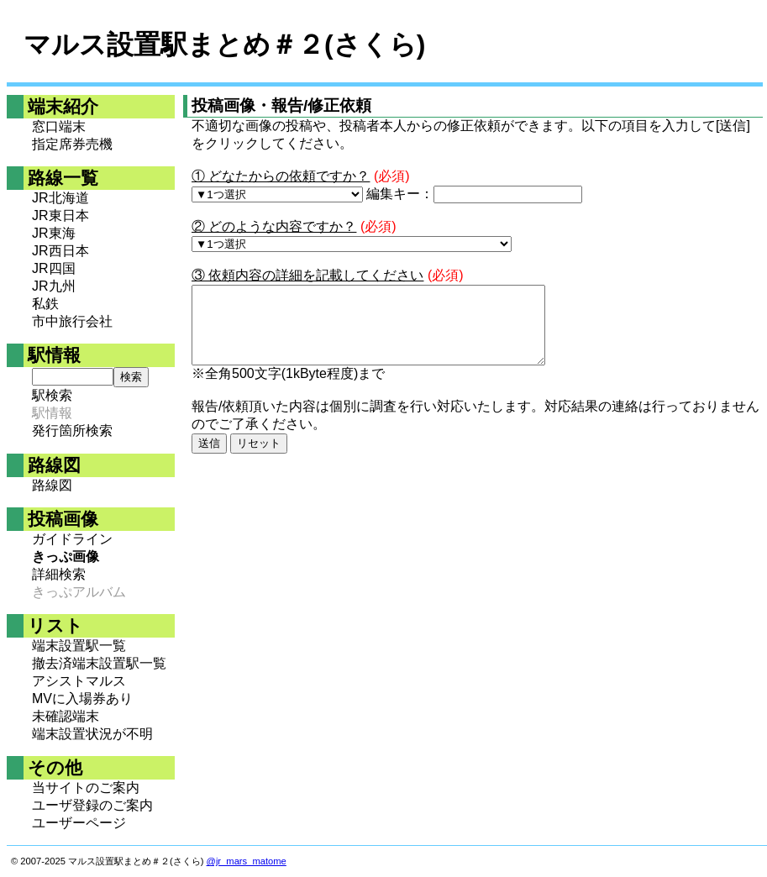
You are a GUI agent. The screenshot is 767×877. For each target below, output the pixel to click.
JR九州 (54, 286)
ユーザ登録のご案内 (92, 805)
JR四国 (54, 268)
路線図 (52, 485)
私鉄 (45, 304)
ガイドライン (72, 539)
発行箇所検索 (72, 430)
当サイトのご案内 (85, 787)
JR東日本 (60, 215)
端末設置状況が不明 (92, 734)
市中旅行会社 (72, 321)
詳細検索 (59, 574)
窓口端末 (59, 126)
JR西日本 (60, 251)
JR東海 (54, 233)
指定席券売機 (72, 144)
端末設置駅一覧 (79, 645)
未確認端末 (65, 716)
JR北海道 (60, 198)
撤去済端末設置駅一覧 (99, 663)
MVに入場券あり (82, 698)
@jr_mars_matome (246, 861)
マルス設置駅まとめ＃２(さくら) (224, 44)
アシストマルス (79, 681)
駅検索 (52, 395)
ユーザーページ (79, 823)
